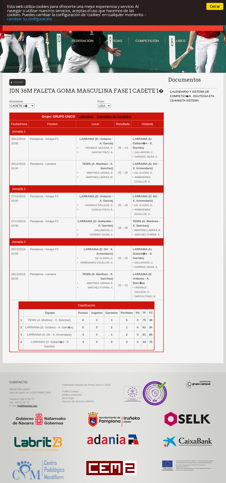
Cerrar (215, 6)
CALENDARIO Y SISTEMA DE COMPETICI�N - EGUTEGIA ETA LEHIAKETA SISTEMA (192, 96)
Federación (82, 41)
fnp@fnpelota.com (27, 405)
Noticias (114, 41)
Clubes (178, 41)
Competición (147, 41)
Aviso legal (68, 398)
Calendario (86, 116)
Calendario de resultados (114, 116)
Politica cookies (70, 391)
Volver (18, 82)
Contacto (207, 41)
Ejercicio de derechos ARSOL (78, 401)
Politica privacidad (72, 394)
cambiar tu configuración (29, 18)
